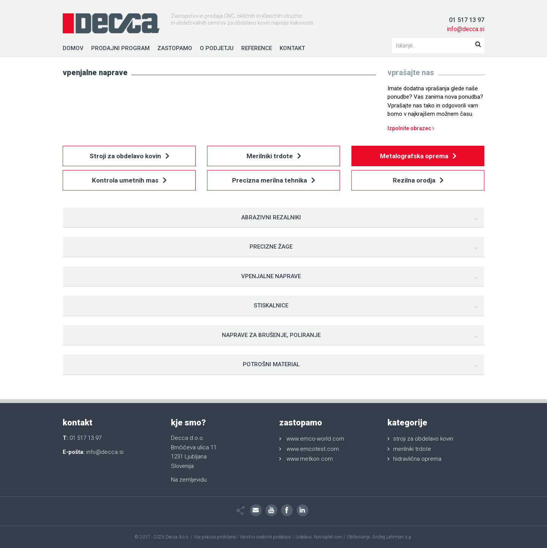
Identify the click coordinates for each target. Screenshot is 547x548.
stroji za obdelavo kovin (423, 438)
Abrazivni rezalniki (271, 217)
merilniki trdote (412, 449)
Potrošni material (271, 364)
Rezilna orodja (418, 181)
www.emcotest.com (312, 449)
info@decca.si (465, 29)
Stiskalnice (271, 305)
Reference (256, 48)
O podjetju (217, 48)
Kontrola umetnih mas (129, 181)
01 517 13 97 (466, 20)
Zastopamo (174, 48)
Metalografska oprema (418, 156)
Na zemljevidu (189, 479)
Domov (73, 48)
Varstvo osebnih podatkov (265, 537)
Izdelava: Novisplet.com (319, 537)
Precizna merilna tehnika (273, 181)
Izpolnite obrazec (410, 128)
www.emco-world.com (315, 438)
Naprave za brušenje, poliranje (271, 335)
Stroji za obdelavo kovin (129, 156)
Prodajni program (120, 48)
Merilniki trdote (274, 156)
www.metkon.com (309, 458)
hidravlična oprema (417, 458)
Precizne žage (271, 246)
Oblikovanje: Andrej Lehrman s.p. (380, 537)
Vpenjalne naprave (271, 276)
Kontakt (292, 48)
